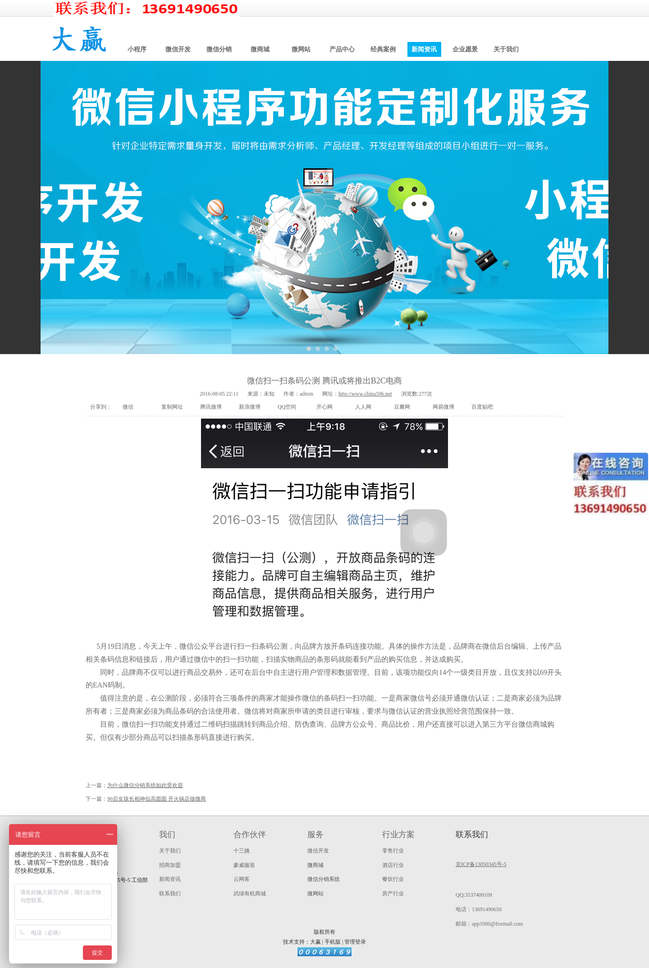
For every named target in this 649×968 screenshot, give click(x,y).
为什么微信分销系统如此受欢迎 (145, 785)
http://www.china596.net (365, 394)
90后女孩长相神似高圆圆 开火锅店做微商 (156, 799)
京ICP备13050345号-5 (481, 864)
